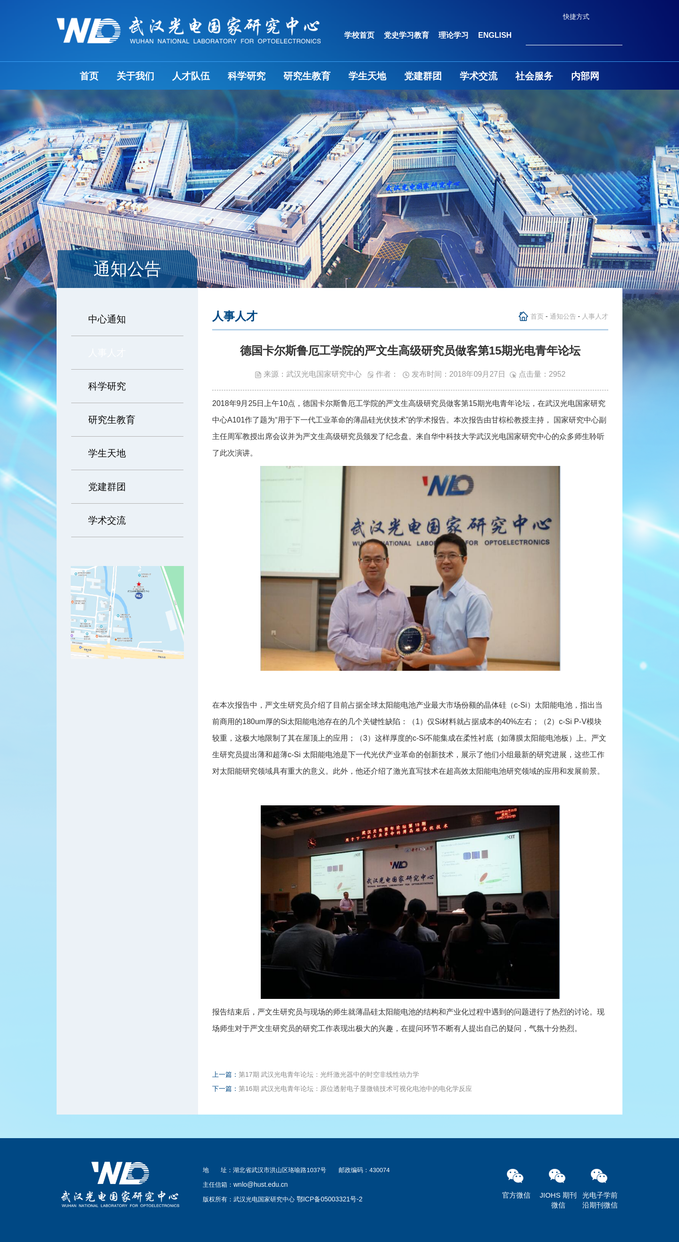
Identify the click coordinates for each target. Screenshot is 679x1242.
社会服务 (534, 76)
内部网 (585, 76)
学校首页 (359, 35)
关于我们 (135, 76)
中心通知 (107, 319)
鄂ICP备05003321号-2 (330, 1199)
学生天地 (367, 76)
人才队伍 (191, 76)
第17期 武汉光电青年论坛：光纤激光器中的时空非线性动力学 (329, 1074)
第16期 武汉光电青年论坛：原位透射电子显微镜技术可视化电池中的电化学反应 (355, 1088)
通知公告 (563, 316)
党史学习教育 (406, 35)
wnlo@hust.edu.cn (260, 1184)
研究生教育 (307, 76)
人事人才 (107, 352)
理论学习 (454, 35)
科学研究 (246, 76)
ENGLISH (495, 35)
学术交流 (478, 76)
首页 (89, 76)
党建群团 (423, 76)
